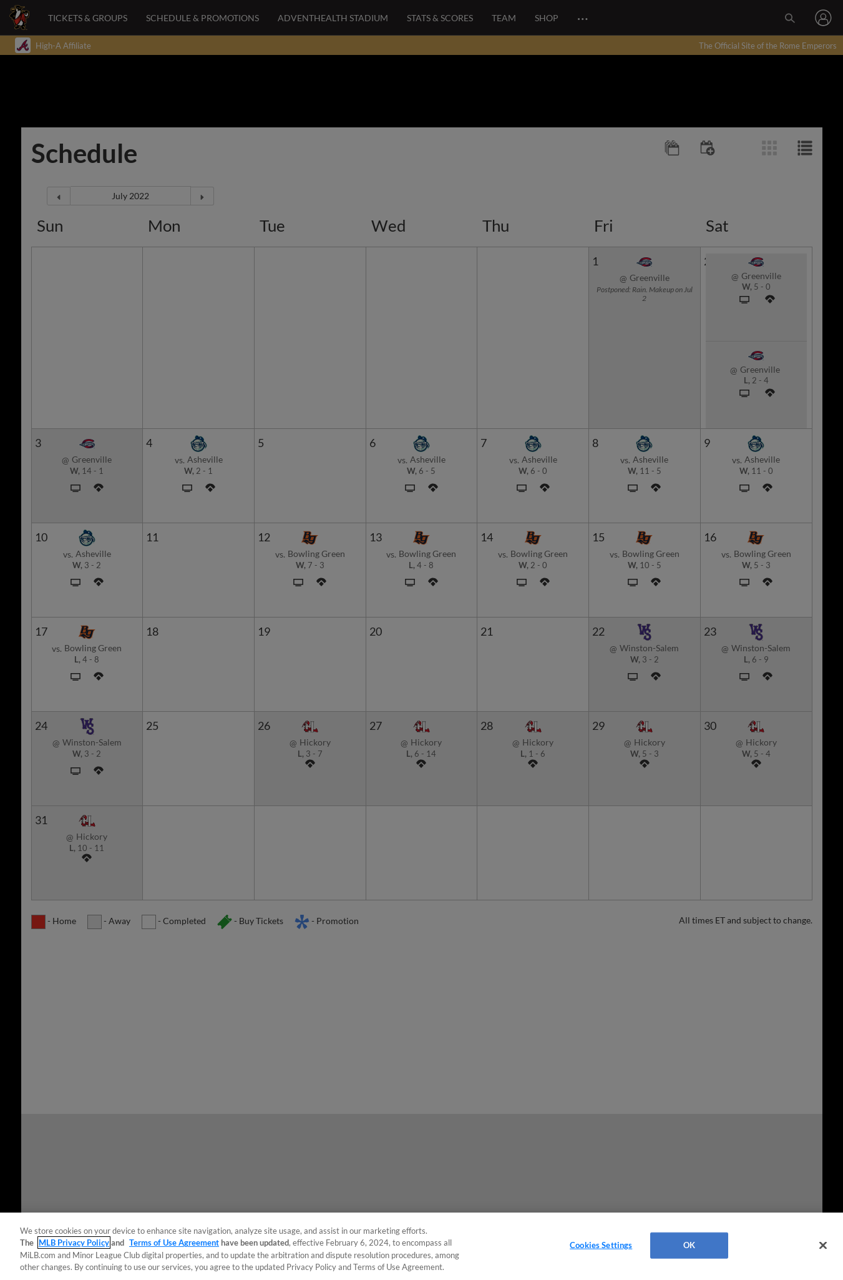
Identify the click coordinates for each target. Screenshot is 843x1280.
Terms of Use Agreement (174, 1243)
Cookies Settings (601, 1245)
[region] (421, 1246)
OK (689, 1245)
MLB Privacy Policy (74, 1243)
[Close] (823, 1245)
